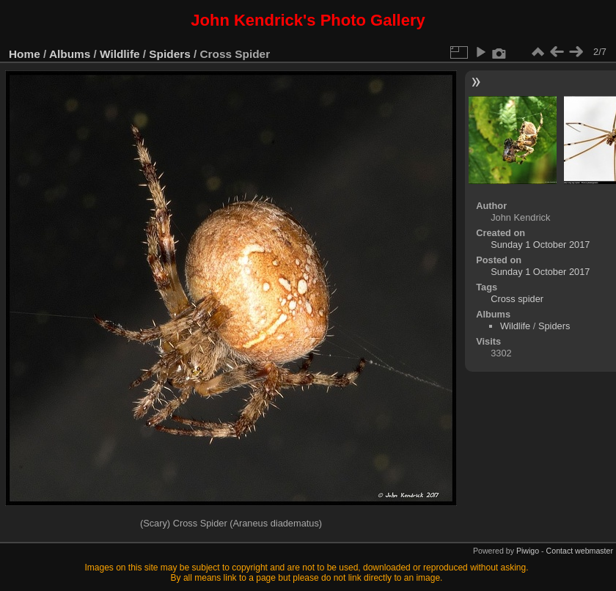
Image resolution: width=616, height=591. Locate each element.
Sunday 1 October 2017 (540, 244)
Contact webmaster (579, 550)
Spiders (169, 54)
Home (24, 54)
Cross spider (517, 298)
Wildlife (119, 54)
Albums (69, 54)
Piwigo (527, 550)
